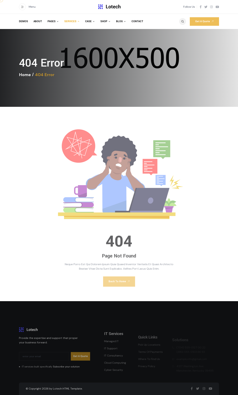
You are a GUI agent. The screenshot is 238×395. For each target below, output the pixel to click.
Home (25, 74)
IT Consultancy (113, 363)
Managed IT (111, 349)
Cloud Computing (115, 370)
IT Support (110, 356)
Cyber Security (113, 377)
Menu (27, 6)
